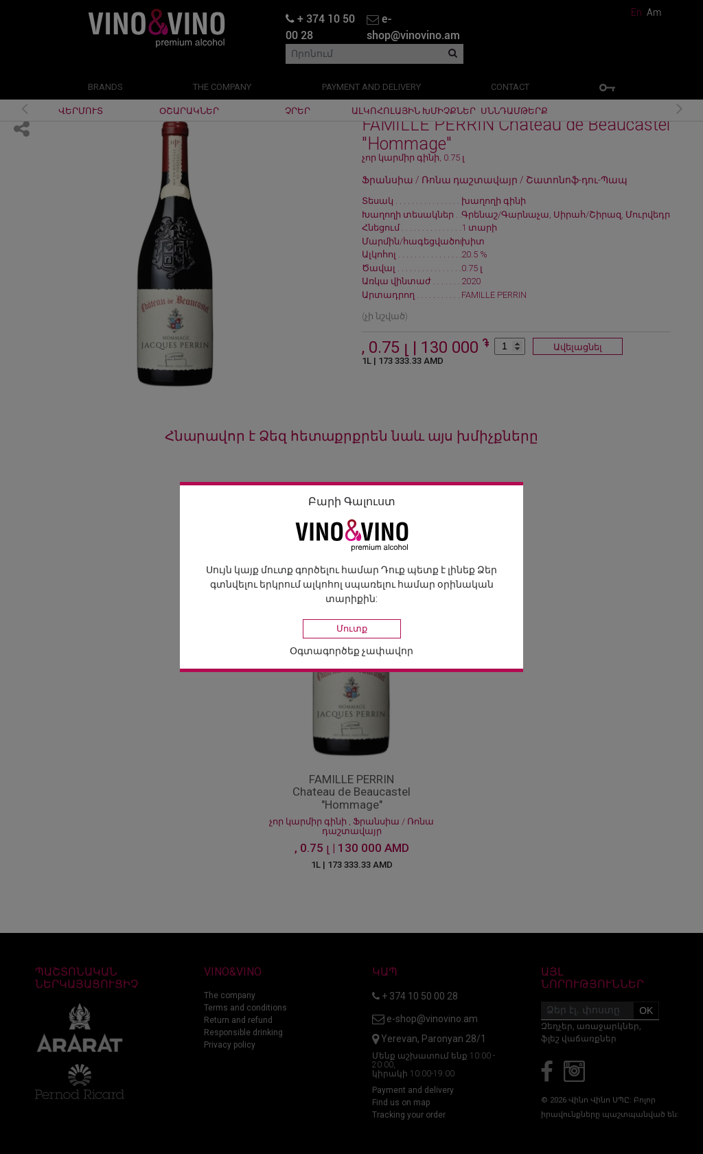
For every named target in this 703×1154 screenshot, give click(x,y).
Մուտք (351, 628)
